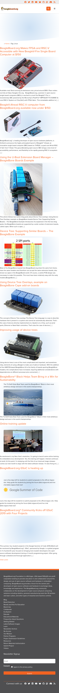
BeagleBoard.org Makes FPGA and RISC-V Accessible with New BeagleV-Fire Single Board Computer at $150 (27, 51)
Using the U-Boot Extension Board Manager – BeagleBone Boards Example (26, 158)
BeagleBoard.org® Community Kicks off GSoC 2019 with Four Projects (26, 511)
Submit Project (9, 646)
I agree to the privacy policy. (23, 667)
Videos (6, 648)
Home (7, 43)
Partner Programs (10, 636)
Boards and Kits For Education (14, 604)
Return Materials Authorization (14, 643)
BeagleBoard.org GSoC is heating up (21, 468)
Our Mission (8, 633)
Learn (6, 626)
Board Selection (9, 602)
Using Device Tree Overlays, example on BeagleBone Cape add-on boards (23, 283)
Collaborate (8, 609)
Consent (7, 666)
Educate (6, 614)
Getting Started (9, 621)
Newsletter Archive (10, 629)
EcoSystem (7, 612)
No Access (7, 631)
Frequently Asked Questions (14, 619)
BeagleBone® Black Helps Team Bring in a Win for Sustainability (29, 378)
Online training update (13, 423)
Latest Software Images (12, 624)
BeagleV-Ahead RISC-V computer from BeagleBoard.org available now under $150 (25, 106)
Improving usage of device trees (18, 330)
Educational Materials (11, 617)
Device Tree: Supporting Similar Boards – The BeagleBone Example (26, 232)
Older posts (4, 560)
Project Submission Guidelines (14, 638)
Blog (5, 600)
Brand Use (7, 607)
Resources (7, 641)
